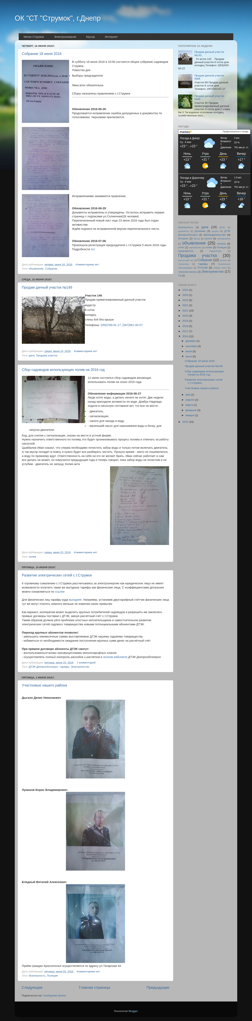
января (190, 415)
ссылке (60, 591)
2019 (185, 320)
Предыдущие (157, 987)
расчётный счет (186, 260)
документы (183, 231)
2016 (185, 336)
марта (189, 404)
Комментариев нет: (88, 264)
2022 (185, 305)
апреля (190, 399)
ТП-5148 (202, 267)
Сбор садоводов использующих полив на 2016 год (63, 370)
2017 (185, 331)
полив (32, 556)
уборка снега (220, 268)
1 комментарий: (87, 662)
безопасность (37, 975)
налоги (208, 238)
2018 (185, 326)
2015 (185, 421)
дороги (215, 231)
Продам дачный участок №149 (47, 287)
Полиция (52, 975)
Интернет (183, 238)
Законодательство (214, 234)
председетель (186, 251)
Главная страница (94, 987)
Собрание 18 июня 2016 (42, 54)
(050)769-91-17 (111, 325)
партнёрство (195, 247)
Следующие (32, 987)
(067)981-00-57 (132, 325)
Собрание (51, 268)
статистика (183, 264)
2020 (185, 315)
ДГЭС (222, 227)
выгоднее (75, 599)
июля (189, 351)
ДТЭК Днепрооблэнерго (43, 666)
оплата (221, 243)
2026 (185, 289)
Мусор (197, 238)
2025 (185, 295)
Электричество (80, 666)
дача (32, 355)
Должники (200, 231)
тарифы (64, 666)
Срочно (223, 260)
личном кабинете (115, 657)
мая (188, 394)
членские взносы (187, 272)
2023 (185, 300)
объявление (36, 268)
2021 (185, 310)
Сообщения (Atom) (54, 995)
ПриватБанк (215, 251)
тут (93, 249)
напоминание (223, 238)
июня (189, 356)
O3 (179, 275)
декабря (190, 340)
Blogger (133, 1011)
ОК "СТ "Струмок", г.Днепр (58, 18)
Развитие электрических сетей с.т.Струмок (57, 575)
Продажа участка (46, 355)
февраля (191, 410)
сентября (191, 346)
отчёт (181, 247)
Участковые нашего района (44, 685)
